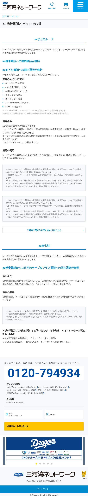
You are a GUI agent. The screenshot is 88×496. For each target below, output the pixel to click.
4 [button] (48, 462)
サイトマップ (43, 487)
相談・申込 (52, 5)
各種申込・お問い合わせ (17, 425)
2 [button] (40, 462)
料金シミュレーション (15, 413)
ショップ (66, 5)
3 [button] (44, 462)
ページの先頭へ (84, 475)
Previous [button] (4, 449)
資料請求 (52, 413)
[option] (44, 447)
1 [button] (36, 462)
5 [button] (51, 462)
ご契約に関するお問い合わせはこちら (44, 228)
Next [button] (84, 449)
